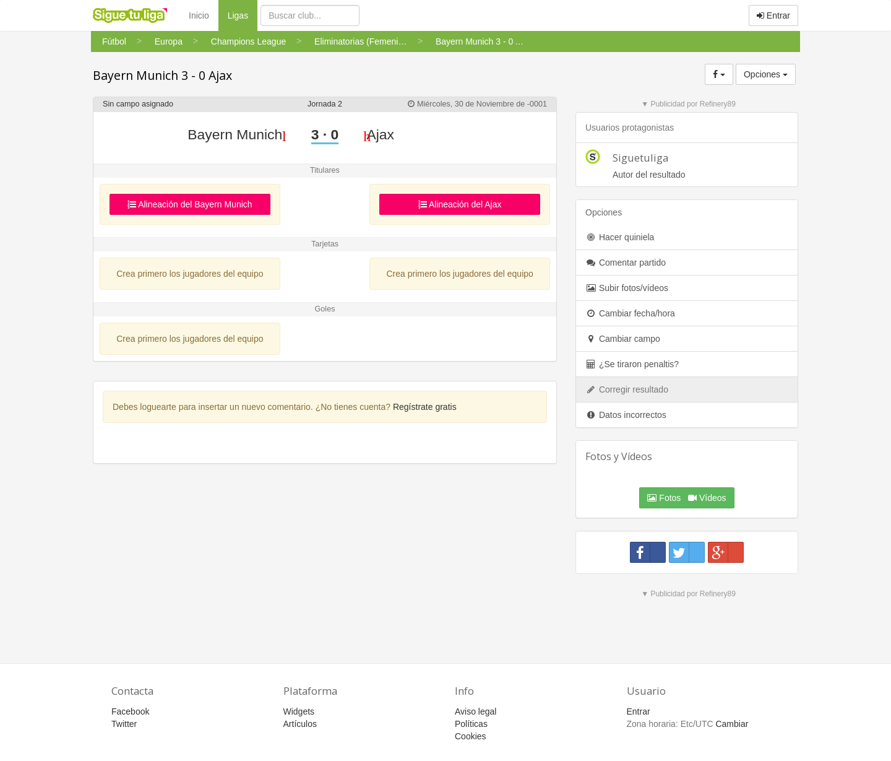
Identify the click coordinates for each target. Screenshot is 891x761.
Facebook (130, 711)
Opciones (766, 74)
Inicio (199, 15)
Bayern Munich (236, 134)
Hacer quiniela (619, 237)
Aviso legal (475, 711)
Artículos (300, 724)
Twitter (124, 724)
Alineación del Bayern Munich (189, 204)
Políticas (471, 724)
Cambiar (731, 724)
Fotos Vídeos (686, 498)
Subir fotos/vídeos (626, 288)
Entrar (773, 15)
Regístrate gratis (425, 407)
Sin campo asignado (138, 104)
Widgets (299, 711)
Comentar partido (625, 262)
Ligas (242, 14)
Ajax (378, 134)
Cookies (470, 736)
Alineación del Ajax (460, 204)
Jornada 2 (325, 104)
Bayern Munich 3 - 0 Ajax (162, 75)
